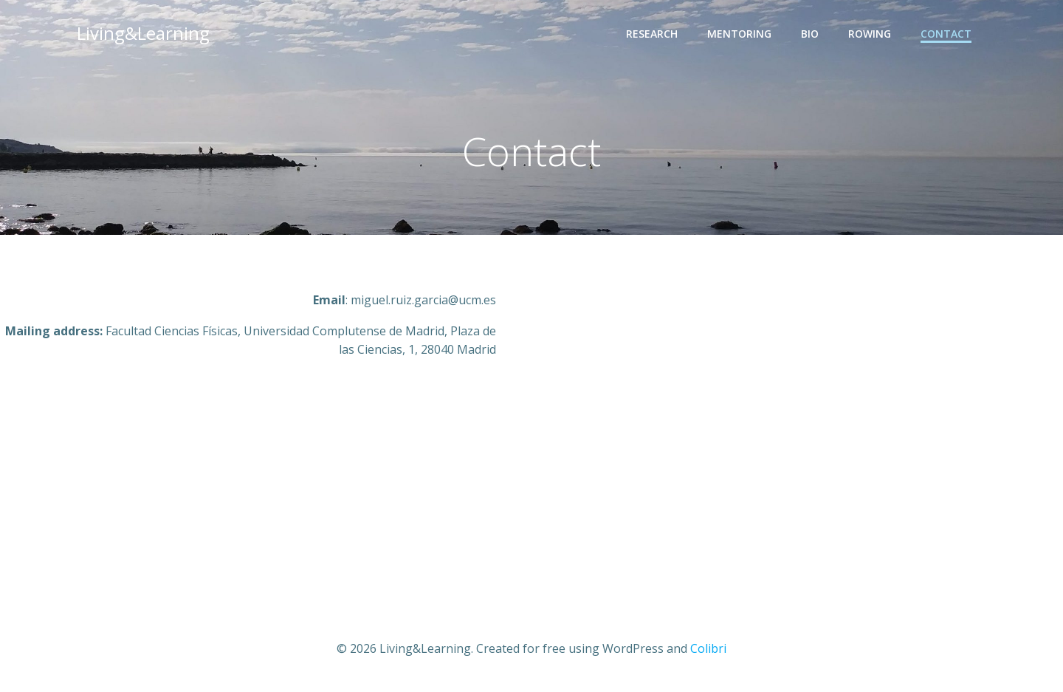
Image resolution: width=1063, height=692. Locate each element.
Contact (946, 34)
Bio (810, 34)
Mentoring (739, 34)
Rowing (869, 34)
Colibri (708, 648)
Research (652, 34)
